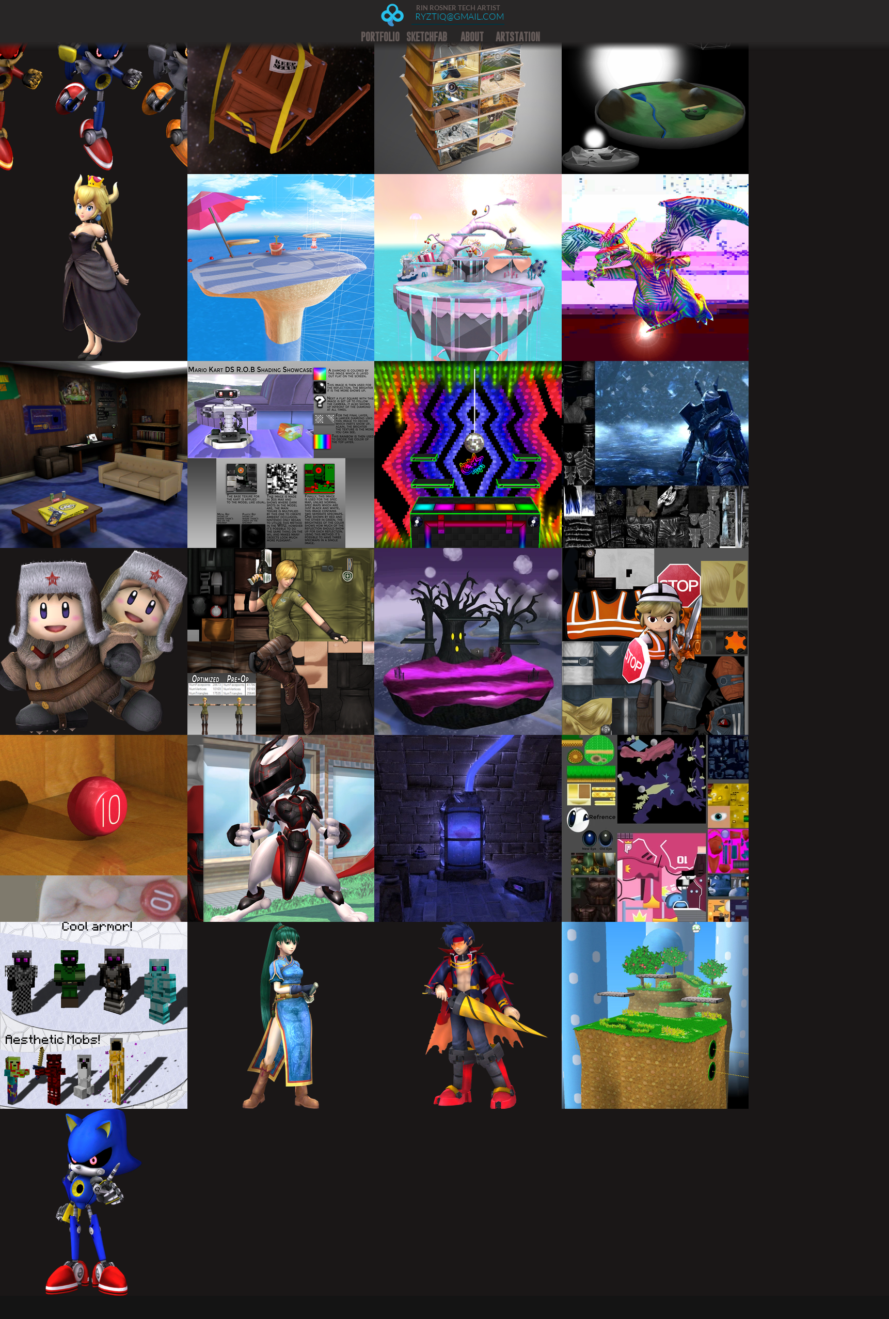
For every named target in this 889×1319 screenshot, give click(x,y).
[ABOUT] (472, 36)
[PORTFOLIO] (380, 36)
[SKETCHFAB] (426, 36)
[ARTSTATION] (518, 36)
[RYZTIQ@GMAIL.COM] (459, 16)
